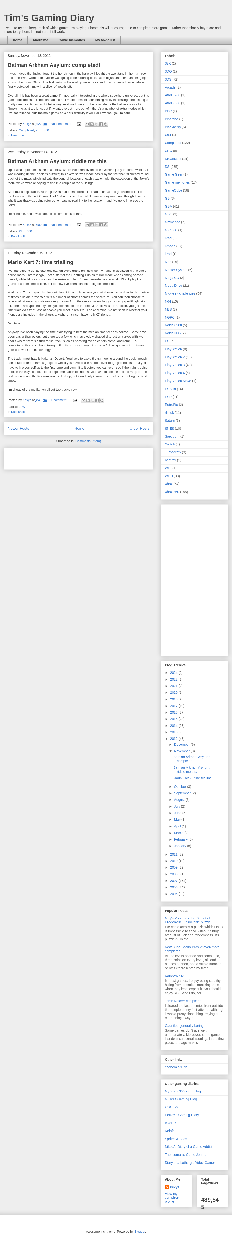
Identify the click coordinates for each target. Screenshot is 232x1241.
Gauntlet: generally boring (184, 1026)
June (178, 813)
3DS (22, 407)
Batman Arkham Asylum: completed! (54, 65)
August (179, 800)
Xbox (169, 484)
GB (167, 198)
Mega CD (172, 278)
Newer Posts (18, 428)
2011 (174, 854)
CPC (168, 151)
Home (17, 40)
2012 (174, 739)
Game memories (71, 40)
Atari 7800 (172, 103)
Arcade (170, 87)
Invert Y (170, 1123)
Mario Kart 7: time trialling (40, 262)
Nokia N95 (173, 333)
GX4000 (171, 230)
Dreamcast (173, 159)
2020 (174, 692)
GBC (168, 214)
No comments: (61, 124)
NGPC (169, 317)
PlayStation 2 (175, 357)
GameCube (173, 190)
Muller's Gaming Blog (181, 1099)
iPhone (170, 246)
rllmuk (169, 412)
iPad (168, 238)
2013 (174, 732)
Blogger (139, 1231)
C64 (168, 135)
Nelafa (169, 1131)
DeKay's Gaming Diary (182, 1115)
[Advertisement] (64, 457)
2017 (174, 706)
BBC (168, 111)
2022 (174, 679)
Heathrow (18, 135)
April (178, 826)
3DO (168, 71)
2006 (174, 887)
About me (40, 40)
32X (168, 63)
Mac (168, 262)
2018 (174, 699)
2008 (174, 874)
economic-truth (176, 1067)
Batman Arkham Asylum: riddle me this (57, 161)
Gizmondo (172, 222)
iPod (168, 254)
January (180, 846)
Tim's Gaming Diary (49, 18)
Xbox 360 (42, 130)
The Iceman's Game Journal (186, 1155)
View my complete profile (172, 1197)
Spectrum (172, 436)
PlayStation (173, 349)
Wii (167, 468)
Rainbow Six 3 (176, 976)
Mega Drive (173, 285)
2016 (174, 712)
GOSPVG (172, 1107)
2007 (174, 881)
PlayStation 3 (175, 365)
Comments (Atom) (88, 441)
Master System (176, 270)
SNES (169, 428)
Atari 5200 (172, 95)
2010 (174, 861)
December (182, 744)
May (177, 819)
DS (167, 167)
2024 (174, 673)
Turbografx (173, 452)
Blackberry (173, 127)
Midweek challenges (180, 293)
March (179, 833)
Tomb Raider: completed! (184, 1001)
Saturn (170, 420)
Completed (26, 130)
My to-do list (105, 40)
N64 (168, 301)
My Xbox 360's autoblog (183, 1091)
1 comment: (59, 400)
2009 (174, 867)
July (177, 806)
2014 (174, 726)
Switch (170, 444)
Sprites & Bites (176, 1139)
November (182, 751)
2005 (174, 894)
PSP (168, 397)
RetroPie (171, 404)
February (181, 839)
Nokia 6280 (173, 325)
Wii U (169, 476)
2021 (174, 686)
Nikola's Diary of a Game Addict (188, 1147)
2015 (174, 719)
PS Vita (170, 389)
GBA (168, 206)
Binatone (171, 119)
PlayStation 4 (175, 373)
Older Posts (139, 428)
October (180, 787)
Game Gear (173, 174)
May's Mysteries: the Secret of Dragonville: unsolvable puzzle (187, 920)
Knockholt (18, 236)
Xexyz (174, 1187)
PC (167, 341)
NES (168, 309)
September (182, 793)
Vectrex (170, 460)
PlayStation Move (178, 381)
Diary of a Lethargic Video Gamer (190, 1163)
